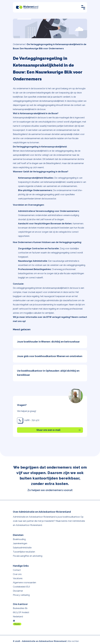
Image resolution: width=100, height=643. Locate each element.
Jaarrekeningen (20, 543)
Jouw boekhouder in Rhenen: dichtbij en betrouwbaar (48, 341)
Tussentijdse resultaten (24, 552)
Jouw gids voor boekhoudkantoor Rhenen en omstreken (49, 356)
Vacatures (18, 578)
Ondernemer (19, 44)
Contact (17, 570)
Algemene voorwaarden (24, 582)
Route (17, 624)
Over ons (17, 574)
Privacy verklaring (21, 595)
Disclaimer (18, 591)
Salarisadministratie (22, 547)
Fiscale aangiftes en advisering (27, 556)
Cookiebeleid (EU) (21, 586)
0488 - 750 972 (31, 420)
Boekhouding (19, 539)
